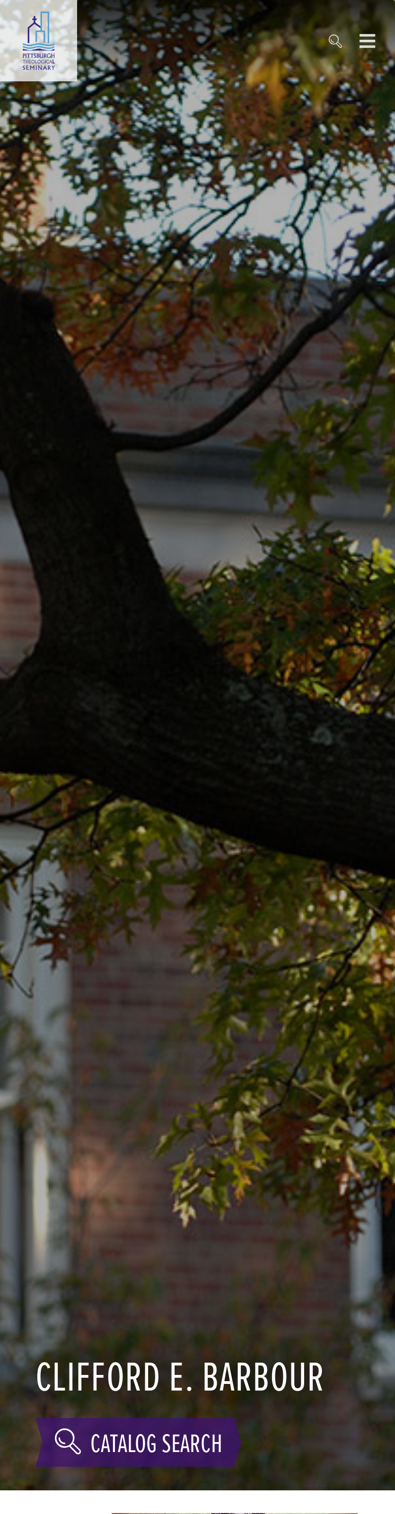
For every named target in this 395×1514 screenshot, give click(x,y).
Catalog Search (138, 1442)
